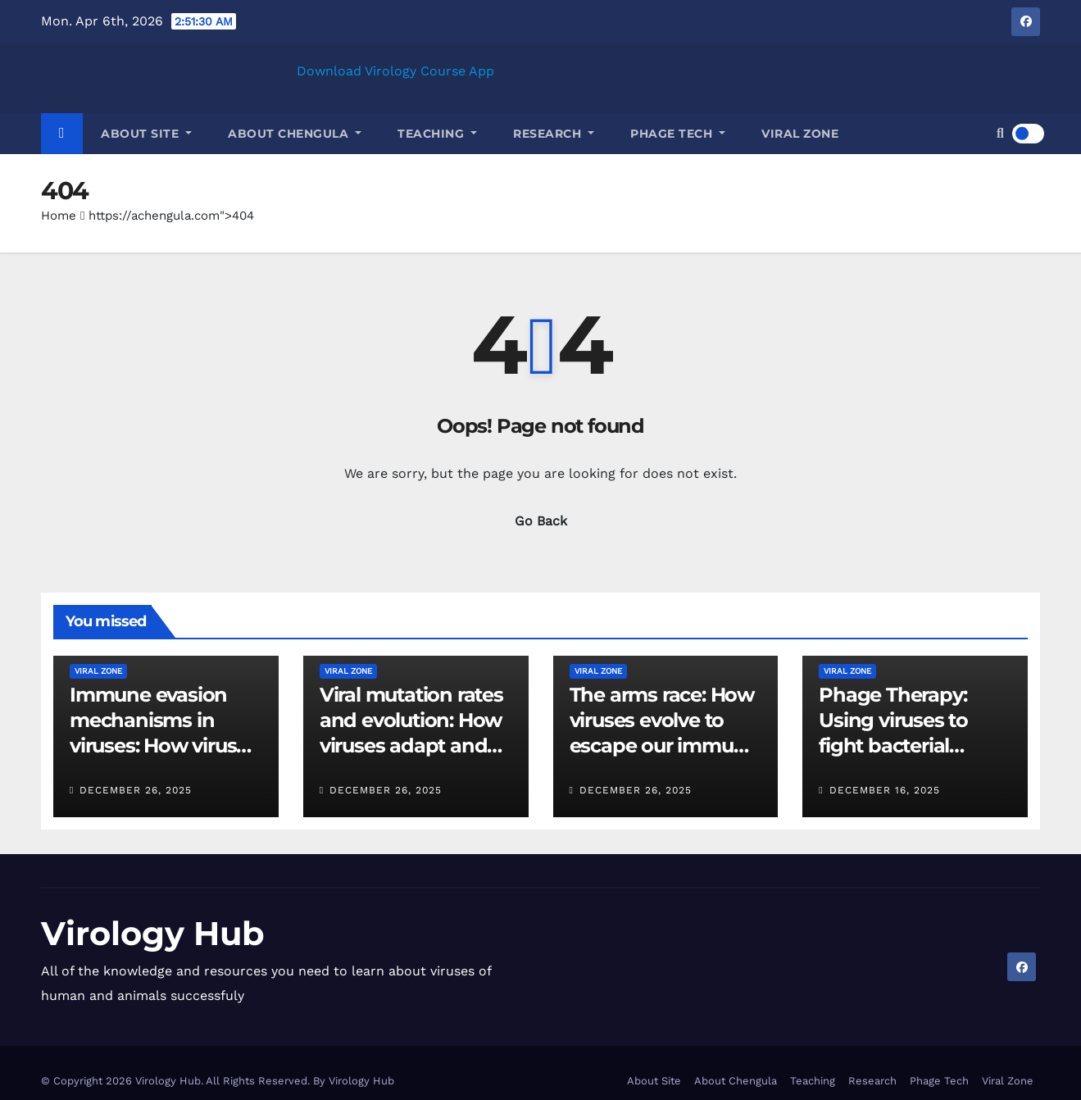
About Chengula (294, 133)
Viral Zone (799, 133)
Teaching (437, 133)
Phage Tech (677, 133)
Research (553, 133)
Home (58, 215)
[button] (1000, 133)
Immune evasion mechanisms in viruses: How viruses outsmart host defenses (163, 746)
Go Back (541, 521)
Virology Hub (153, 933)
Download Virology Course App (395, 71)
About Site (146, 133)
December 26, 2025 (135, 790)
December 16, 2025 (884, 790)
